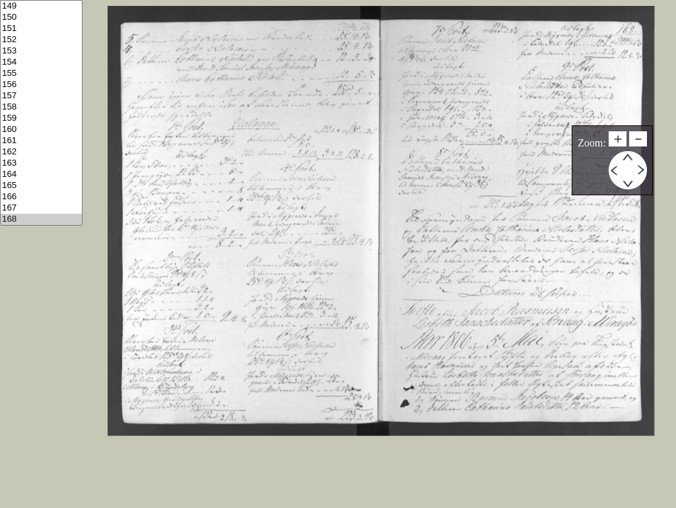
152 (41, 40)
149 (41, 6)
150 (41, 17)
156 (41, 84)
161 (41, 140)
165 (41, 185)
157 (41, 96)
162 (41, 152)
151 (41, 28)
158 (41, 107)
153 (41, 51)
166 (41, 197)
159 (41, 118)
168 (41, 219)
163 (41, 163)
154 (41, 62)
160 (41, 129)
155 (41, 73)
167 (41, 208)
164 (41, 174)
